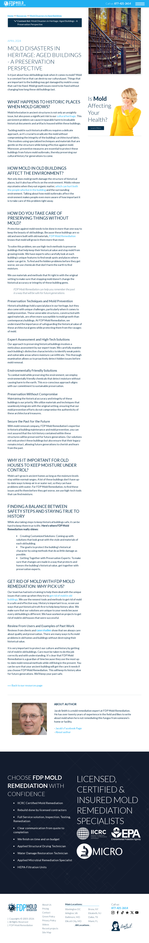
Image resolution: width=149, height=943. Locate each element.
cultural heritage (66, 116)
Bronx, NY (93, 909)
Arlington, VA (71, 913)
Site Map (46, 932)
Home (10, 15)
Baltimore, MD (72, 917)
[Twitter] (132, 913)
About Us (46, 904)
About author (63, 732)
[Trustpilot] (127, 913)
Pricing (45, 908)
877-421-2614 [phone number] (119, 908)
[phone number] (122, 3)
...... (82, 925)
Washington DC (73, 909)
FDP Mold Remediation (62, 236)
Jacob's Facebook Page (68, 728)
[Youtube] (137, 913)
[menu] (140, 4)
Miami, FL (93, 921)
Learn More (96, 128)
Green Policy (48, 916)
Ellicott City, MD (73, 921)
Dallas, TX (93, 917)
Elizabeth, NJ (94, 913)
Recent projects (50, 928)
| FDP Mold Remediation (20, 925)
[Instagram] (113, 913)
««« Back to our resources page (25, 685)
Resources (22, 15)
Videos (45, 924)
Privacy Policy (49, 920)
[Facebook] (118, 913)
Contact (46, 912)
